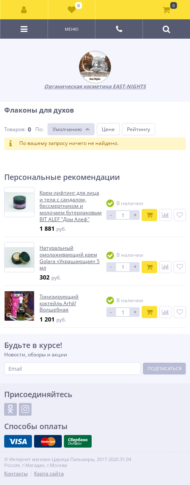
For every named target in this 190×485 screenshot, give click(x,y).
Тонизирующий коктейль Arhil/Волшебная (59, 303)
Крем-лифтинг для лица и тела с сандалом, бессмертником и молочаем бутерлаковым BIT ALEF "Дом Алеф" (71, 206)
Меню (72, 29)
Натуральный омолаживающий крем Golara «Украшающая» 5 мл (70, 258)
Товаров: (15, 129)
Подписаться (165, 368)
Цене (108, 129)
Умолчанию (67, 129)
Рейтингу (138, 129)
